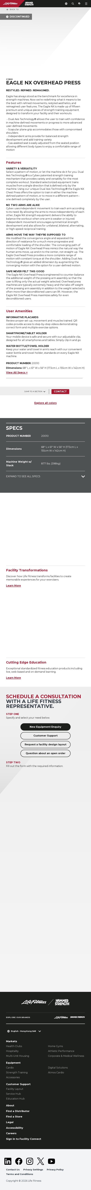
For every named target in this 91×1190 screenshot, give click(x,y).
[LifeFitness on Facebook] (18, 1161)
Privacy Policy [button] (55, 1169)
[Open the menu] (86, 3)
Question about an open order (45, 753)
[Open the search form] (72, 3)
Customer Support (45, 735)
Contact (60, 391)
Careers (11, 1133)
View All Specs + (17, 372)
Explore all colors (45, 402)
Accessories (13, 1077)
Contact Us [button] (13, 1169)
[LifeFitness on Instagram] (29, 1161)
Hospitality (12, 1051)
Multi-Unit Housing (17, 1055)
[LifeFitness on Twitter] (40, 1161)
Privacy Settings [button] (33, 1169)
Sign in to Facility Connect (23, 1138)
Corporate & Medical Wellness (66, 1055)
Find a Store (14, 1116)
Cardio (10, 1067)
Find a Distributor (18, 1111)
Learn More (13, 585)
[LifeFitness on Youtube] (51, 1161)
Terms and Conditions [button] (19, 1174)
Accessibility (14, 1127)
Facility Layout (14, 1089)
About (10, 1105)
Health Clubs (14, 1046)
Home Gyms (55, 1046)
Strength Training (17, 1072)
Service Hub (13, 1093)
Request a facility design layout (45, 744)
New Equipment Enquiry (45, 726)
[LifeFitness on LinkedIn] (8, 1161)
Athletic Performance (61, 1051)
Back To (12, 9)
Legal (9, 1122)
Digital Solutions (58, 1067)
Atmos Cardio (56, 1072)
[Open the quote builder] (79, 3)
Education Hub (15, 1098)
